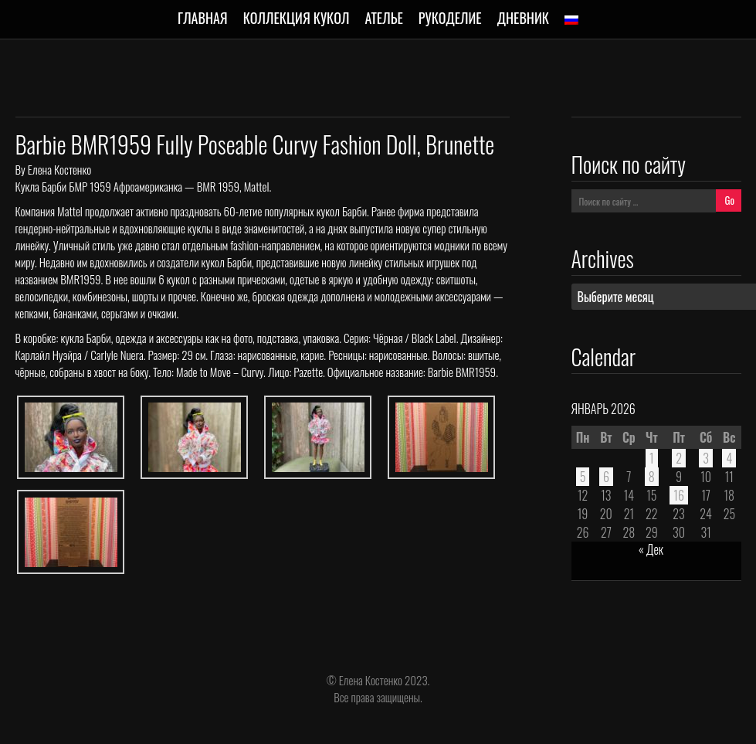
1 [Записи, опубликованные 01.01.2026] (651, 458)
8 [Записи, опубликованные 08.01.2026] (652, 476)
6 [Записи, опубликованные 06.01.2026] (606, 476)
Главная (203, 18)
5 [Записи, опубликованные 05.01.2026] (583, 476)
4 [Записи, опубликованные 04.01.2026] (729, 458)
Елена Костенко (59, 169)
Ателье (383, 18)
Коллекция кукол (296, 18)
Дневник (523, 18)
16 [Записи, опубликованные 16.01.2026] (678, 495)
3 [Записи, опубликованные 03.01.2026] (706, 458)
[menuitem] (571, 20)
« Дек (651, 549)
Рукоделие (450, 18)
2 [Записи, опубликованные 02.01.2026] (679, 458)
